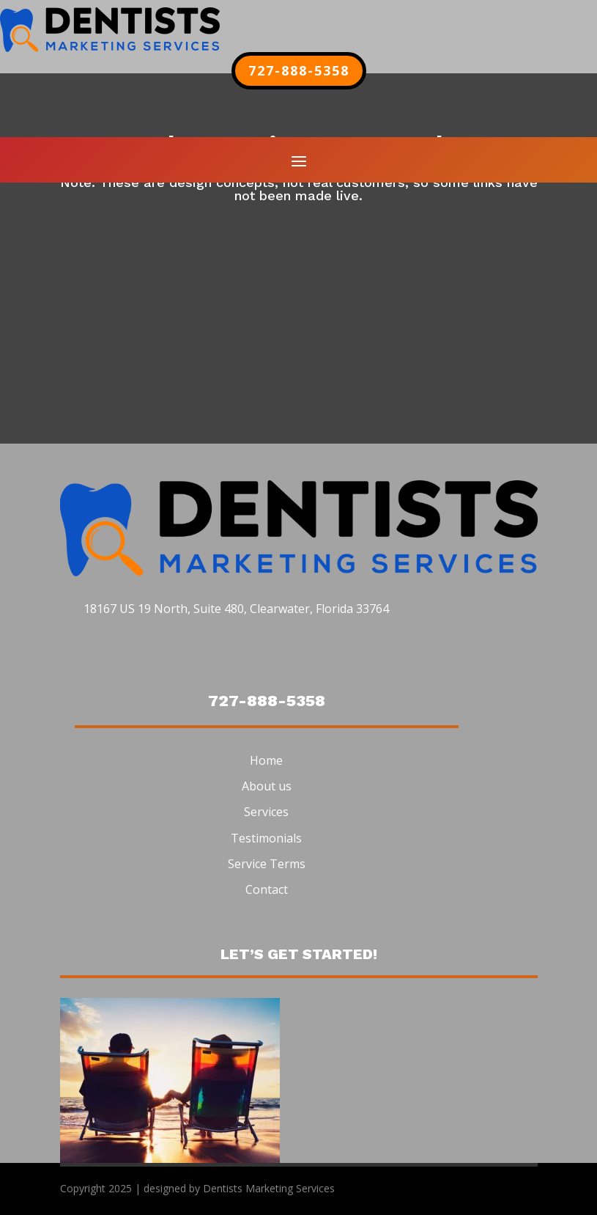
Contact (266, 889)
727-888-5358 (298, 70)
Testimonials (266, 838)
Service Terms (266, 864)
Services (266, 812)
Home (266, 760)
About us (267, 786)
